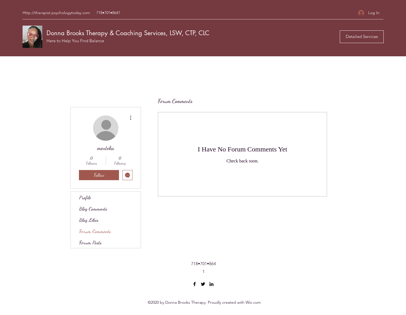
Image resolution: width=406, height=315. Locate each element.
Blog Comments (93, 208)
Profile (85, 197)
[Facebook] (194, 284)
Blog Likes (88, 220)
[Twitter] (203, 284)
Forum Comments (95, 231)
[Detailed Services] (362, 36)
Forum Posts (90, 242)
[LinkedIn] (211, 284)
